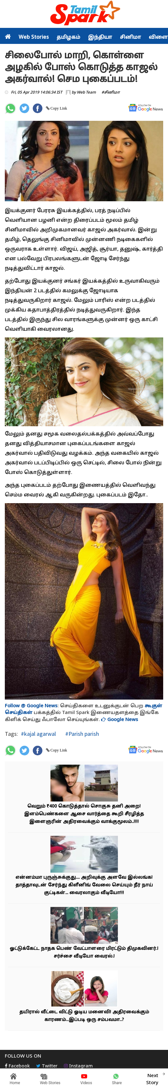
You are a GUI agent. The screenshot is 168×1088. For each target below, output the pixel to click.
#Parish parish (81, 733)
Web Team (86, 92)
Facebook (17, 1066)
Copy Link (58, 108)
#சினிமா (111, 92)
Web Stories (34, 37)
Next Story (152, 1078)
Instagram (78, 1066)
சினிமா (130, 37)
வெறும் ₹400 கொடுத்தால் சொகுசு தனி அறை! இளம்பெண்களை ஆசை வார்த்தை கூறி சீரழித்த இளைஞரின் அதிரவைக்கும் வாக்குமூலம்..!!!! (84, 814)
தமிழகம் (68, 37)
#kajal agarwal (38, 733)
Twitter (46, 1066)
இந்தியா (100, 37)
